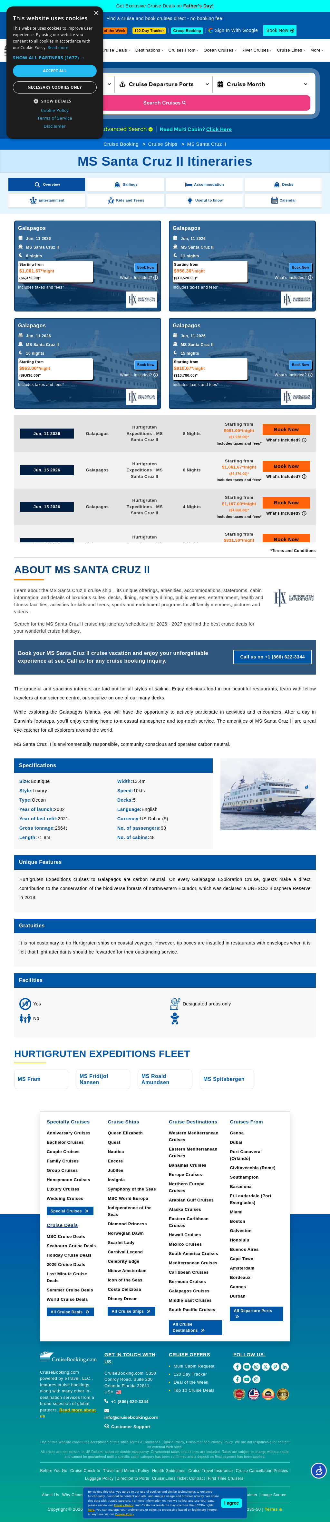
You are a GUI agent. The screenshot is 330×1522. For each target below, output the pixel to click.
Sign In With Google (236, 30)
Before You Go (53, 1470)
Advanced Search (126, 129)
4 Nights (192, 506)
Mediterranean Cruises (193, 1262)
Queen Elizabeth (125, 1133)
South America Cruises (193, 1253)
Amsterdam (242, 1268)
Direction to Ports (133, 1478)
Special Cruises (70, 1210)
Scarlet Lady (121, 1242)
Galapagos (97, 433)
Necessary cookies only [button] (55, 87)
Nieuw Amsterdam (127, 1270)
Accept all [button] (55, 71)
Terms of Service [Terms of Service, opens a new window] (54, 118)
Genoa (237, 1133)
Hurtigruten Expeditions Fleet (102, 1053)
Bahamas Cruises (188, 1165)
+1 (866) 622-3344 (126, 1401)
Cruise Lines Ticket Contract (178, 1478)
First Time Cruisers (225, 1478)
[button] (55, 57)
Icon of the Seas (125, 1280)
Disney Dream (123, 1298)
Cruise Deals (114, 50)
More (315, 50)
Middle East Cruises (190, 1300)
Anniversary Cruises (69, 1133)
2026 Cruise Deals (66, 1264)
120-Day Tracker (149, 31)
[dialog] (54, 72)
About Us (50, 1495)
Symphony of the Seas (132, 1189)
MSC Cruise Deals (66, 1236)
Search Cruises (165, 102)
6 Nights (192, 470)
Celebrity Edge (123, 1261)
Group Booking (187, 31)
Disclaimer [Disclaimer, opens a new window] (55, 126)
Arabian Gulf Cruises (191, 1200)
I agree (231, 1503)
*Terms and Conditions (293, 551)
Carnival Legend (125, 1252)
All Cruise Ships (131, 1311)
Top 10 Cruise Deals (194, 1390)
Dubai (236, 1142)
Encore (115, 1161)
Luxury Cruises (63, 1189)
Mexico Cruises (185, 1244)
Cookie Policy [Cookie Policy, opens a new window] (55, 110)
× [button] (95, 13)
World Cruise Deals (67, 1299)
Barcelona (240, 1186)
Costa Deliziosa (124, 1289)
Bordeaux (240, 1277)
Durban (238, 1296)
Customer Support (127, 1426)
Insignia (116, 1179)
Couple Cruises (63, 1151)
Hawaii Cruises (185, 1234)
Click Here (219, 129)
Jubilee (115, 1170)
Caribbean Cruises (189, 1272)
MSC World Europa (128, 1198)
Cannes (238, 1286)
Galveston (240, 1230)
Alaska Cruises (185, 1209)
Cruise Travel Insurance (211, 1470)
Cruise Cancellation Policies (262, 1470)
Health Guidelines (168, 1470)
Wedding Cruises (65, 1198)
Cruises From (182, 50)
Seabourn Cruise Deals (71, 1245)
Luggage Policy (99, 1478)
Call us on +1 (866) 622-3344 (272, 656)
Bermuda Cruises (187, 1281)
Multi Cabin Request (194, 1366)
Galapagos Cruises (189, 1291)
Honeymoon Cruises (68, 1179)
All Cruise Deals (70, 1311)
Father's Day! (198, 5)
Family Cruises (63, 1161)
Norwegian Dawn (126, 1233)
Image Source (273, 1495)
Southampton (244, 1177)
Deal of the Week (109, 31)
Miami (236, 1212)
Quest (114, 1142)
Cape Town (241, 1258)
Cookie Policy (124, 1514)
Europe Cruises (185, 1174)
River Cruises (255, 50)
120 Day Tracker (190, 1374)
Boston (237, 1221)
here (91, 1509)
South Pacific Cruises (192, 1309)
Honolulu (239, 1240)
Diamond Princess (127, 1223)
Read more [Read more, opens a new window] (58, 47)
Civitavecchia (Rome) (253, 1167)
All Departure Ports (253, 1313)
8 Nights (192, 433)
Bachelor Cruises (65, 1142)
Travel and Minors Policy (126, 1470)
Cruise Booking (121, 144)
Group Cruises (62, 1170)
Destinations (147, 50)
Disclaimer (247, 1495)
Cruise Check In (85, 1470)
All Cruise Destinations (189, 1327)
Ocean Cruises (218, 50)
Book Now (277, 30)
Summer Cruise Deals (70, 1290)
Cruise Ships (163, 144)
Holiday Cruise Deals (69, 1255)
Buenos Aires (244, 1249)
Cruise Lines (289, 50)
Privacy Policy (123, 1505)
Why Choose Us (77, 1495)
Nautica (116, 1151)
